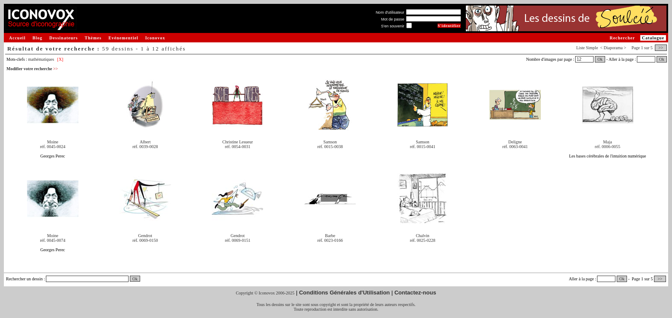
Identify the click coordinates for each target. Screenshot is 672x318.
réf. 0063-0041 (515, 146)
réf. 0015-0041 (422, 146)
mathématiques (41, 59)
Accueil (17, 38)
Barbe (330, 235)
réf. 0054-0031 (237, 146)
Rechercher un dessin (24, 278)
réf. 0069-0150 (145, 240)
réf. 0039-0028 (145, 146)
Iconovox (155, 38)
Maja (607, 142)
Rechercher (622, 38)
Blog (37, 38)
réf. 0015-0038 (330, 146)
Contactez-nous (415, 292)
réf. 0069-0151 (237, 240)
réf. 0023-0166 (330, 240)
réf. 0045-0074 (52, 240)
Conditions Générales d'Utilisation (344, 292)
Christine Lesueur (237, 142)
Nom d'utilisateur (390, 12)
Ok (600, 59)
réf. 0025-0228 (422, 240)
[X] (60, 59)
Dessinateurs (63, 38)
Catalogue (653, 38)
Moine (52, 142)
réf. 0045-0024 (52, 146)
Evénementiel (123, 38)
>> (660, 47)
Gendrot (145, 235)
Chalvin (422, 235)
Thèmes (93, 38)
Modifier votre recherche (32, 68)
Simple (592, 47)
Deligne (515, 142)
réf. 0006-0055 (607, 146)
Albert (145, 142)
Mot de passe (392, 19)
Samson (330, 142)
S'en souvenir (392, 26)
